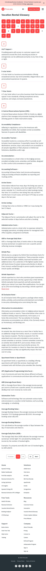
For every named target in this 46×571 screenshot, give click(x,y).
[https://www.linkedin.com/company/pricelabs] (23, 566)
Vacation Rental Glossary (31, 511)
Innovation (27, 508)
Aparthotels (27, 482)
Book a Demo (5, 527)
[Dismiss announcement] (44, 3)
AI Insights (5, 486)
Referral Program (28, 541)
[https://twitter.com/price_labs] (19, 566)
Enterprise (26, 492)
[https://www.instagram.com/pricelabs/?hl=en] (26, 566)
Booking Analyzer (6, 511)
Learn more (30, 4)
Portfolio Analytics (7, 475)
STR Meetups (5, 515)
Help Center (5, 534)
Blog (25, 501)
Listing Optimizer (6, 482)
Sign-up (26, 551)
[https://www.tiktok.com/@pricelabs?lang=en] (30, 566)
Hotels (25, 486)
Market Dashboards (7, 472)
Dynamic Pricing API (7, 489)
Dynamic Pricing (6, 468)
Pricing (26, 530)
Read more (5, 289)
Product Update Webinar (30, 515)
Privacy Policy (20, 561)
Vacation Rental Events (8, 508)
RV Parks (26, 475)
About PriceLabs (28, 527)
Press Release (27, 518)
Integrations (27, 489)
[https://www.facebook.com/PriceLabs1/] (16, 566)
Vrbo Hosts (27, 472)
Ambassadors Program (30, 544)
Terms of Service (30, 561)
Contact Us (27, 534)
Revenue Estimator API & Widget (11, 492)
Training (4, 537)
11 (30, 456)
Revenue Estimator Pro (8, 479)
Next (36, 456)
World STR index (6, 501)
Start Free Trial (34, 9)
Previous (10, 456)
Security (13, 561)
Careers (26, 537)
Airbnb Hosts (27, 468)
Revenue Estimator (7, 505)
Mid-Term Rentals (28, 479)
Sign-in (26, 547)
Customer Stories (28, 505)
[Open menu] (42, 9)
